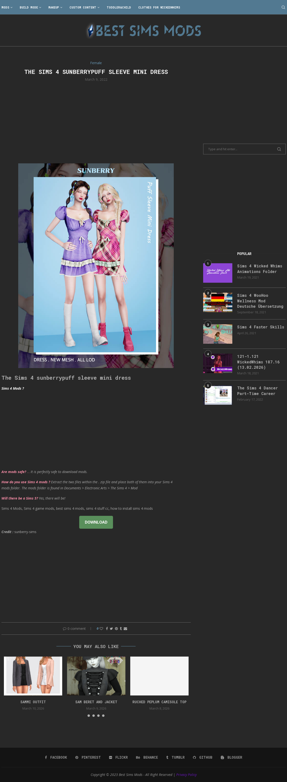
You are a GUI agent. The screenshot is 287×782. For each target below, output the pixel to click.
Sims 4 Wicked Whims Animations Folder (259, 268)
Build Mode (29, 7)
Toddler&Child (119, 7)
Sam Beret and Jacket (96, 702)
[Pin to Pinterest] (116, 628)
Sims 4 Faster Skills (260, 326)
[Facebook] (56, 757)
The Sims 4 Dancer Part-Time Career (257, 390)
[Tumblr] (175, 757)
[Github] (202, 757)
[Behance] (147, 757)
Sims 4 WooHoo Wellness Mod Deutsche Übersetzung (260, 301)
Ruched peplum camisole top (159, 702)
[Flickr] (118, 757)
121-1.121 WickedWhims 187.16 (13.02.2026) (258, 362)
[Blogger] (231, 757)
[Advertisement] (96, 122)
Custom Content (83, 7)
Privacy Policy (186, 774)
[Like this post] (101, 628)
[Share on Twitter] (111, 628)
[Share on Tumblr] (121, 628)
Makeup (53, 7)
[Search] (283, 7)
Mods (5, 7)
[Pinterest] (88, 757)
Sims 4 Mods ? (12, 388)
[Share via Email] (125, 628)
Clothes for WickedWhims (159, 7)
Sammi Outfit (33, 702)
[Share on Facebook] (107, 628)
